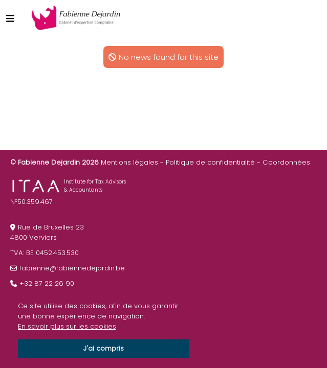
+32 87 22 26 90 (46, 283)
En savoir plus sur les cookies (67, 326)
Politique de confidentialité (210, 162)
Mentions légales (129, 162)
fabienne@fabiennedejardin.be (72, 268)
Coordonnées (286, 162)
